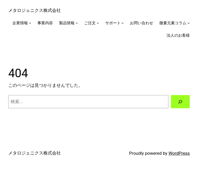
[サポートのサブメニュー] (122, 23)
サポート (113, 23)
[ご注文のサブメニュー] (98, 23)
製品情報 (67, 23)
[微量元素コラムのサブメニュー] (188, 23)
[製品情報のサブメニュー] (77, 23)
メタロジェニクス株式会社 (34, 10)
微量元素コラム (172, 23)
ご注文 (90, 23)
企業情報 (20, 23)
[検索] (180, 101)
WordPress (179, 153)
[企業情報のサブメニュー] (30, 23)
